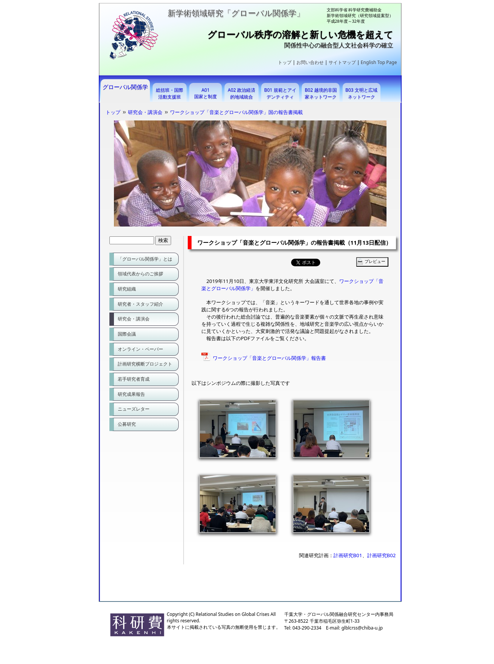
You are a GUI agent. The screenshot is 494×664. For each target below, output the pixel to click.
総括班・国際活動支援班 (169, 93)
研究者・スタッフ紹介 (140, 304)
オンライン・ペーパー (140, 349)
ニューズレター (134, 409)
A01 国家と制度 (205, 93)
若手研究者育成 (134, 379)
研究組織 (127, 289)
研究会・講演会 (145, 112)
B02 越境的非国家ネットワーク (321, 93)
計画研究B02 (381, 555)
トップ (284, 62)
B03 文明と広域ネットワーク (361, 93)
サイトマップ (342, 62)
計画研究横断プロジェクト (145, 364)
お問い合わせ (310, 62)
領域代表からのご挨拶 (140, 273)
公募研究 (127, 424)
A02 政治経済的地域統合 (242, 93)
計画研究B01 (347, 555)
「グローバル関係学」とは (145, 259)
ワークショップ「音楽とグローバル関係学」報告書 (269, 358)
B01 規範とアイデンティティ (280, 93)
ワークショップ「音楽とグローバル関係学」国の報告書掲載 (236, 112)
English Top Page (379, 62)
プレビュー (375, 261)
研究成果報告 (131, 394)
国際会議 (127, 334)
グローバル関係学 (125, 87)
